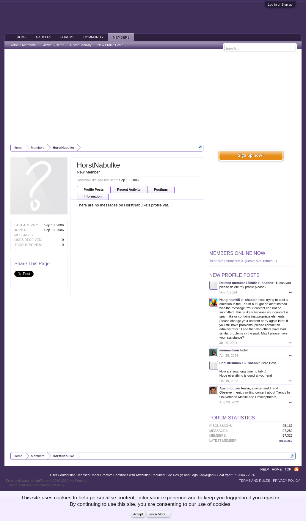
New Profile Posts (234, 275)
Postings (161, 189)
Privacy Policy (286, 480)
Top (288, 469)
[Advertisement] (153, 96)
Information (93, 196)
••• (291, 292)
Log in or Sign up (280, 4)
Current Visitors (53, 45)
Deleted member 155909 (238, 283)
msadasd (286, 440)
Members (121, 37)
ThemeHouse (75, 485)
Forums (67, 37)
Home (21, 37)
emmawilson (229, 350)
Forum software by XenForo (47, 480)
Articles (43, 37)
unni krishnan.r (231, 363)
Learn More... (158, 514)
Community (94, 37)
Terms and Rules (254, 480)
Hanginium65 (229, 299)
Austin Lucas (229, 388)
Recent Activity (129, 189)
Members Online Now (237, 253)
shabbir (268, 283)
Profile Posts (93, 189)
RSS (296, 469)
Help (265, 469)
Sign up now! (251, 155)
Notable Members (23, 45)
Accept (138, 514)
